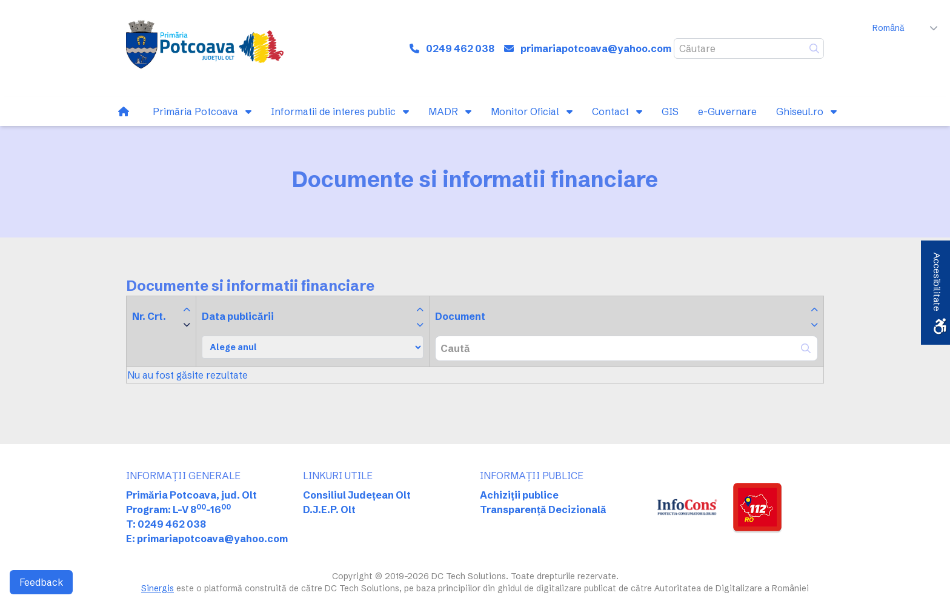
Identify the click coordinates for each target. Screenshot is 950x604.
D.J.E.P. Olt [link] (329, 509)
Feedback (41, 582)
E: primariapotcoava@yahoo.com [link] (207, 539)
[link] (205, 48)
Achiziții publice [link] (519, 495)
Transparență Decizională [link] (543, 509)
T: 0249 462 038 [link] (166, 524)
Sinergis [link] (157, 588)
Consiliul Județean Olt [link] (357, 495)
